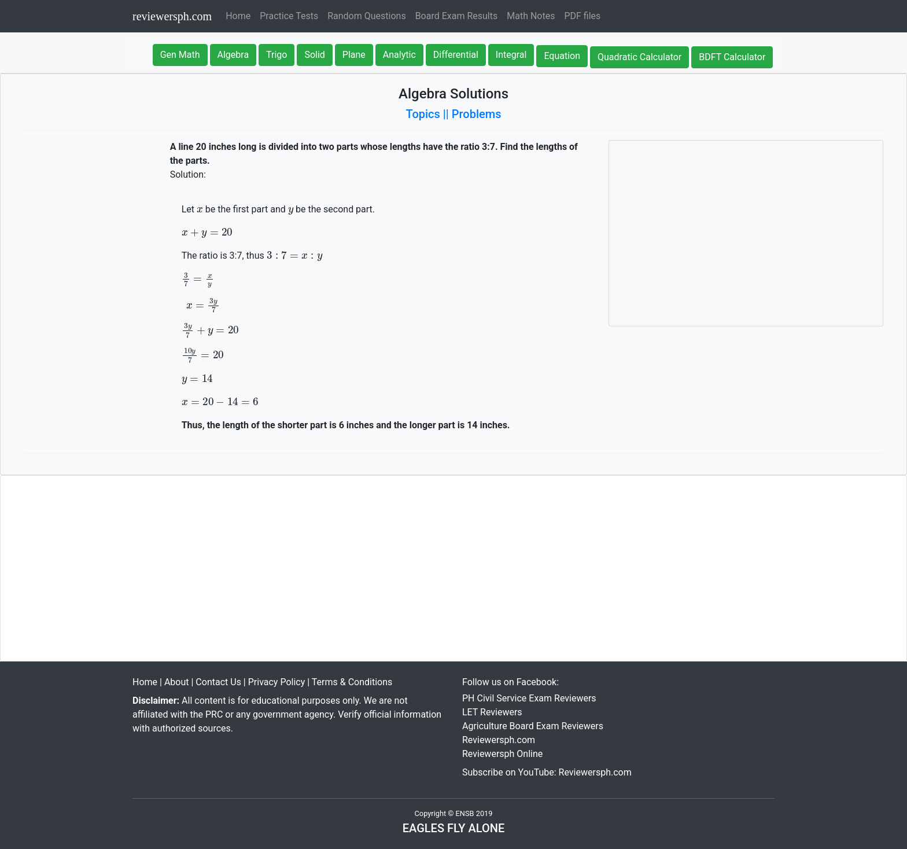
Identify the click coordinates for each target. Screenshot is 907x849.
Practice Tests (289, 15)
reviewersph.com (172, 16)
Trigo (276, 54)
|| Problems (472, 114)
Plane (354, 54)
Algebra (233, 54)
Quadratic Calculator (639, 57)
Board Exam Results (456, 15)
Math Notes (531, 15)
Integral (511, 54)
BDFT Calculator (732, 57)
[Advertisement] (746, 233)
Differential (455, 54)
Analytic (399, 54)
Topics (423, 114)
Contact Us (218, 682)
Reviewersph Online (502, 753)
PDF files (582, 15)
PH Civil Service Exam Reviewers (529, 698)
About (176, 682)
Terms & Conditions (352, 682)
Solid (314, 54)
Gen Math (180, 54)
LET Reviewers (492, 712)
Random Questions (366, 15)
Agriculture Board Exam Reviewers (532, 726)
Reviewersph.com (498, 739)
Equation (562, 55)
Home (240, 15)
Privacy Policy (276, 682)
